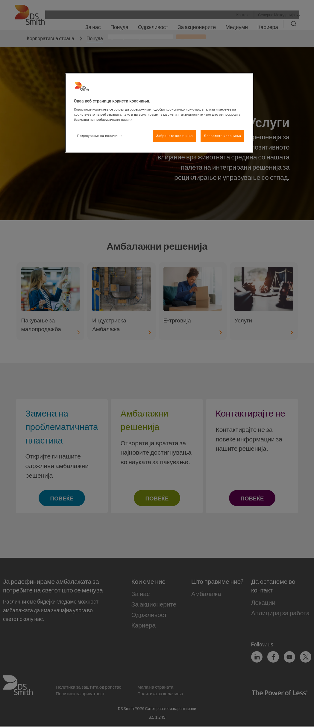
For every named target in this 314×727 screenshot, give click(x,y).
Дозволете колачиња (222, 136)
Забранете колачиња (174, 136)
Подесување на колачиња (100, 136)
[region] (159, 113)
